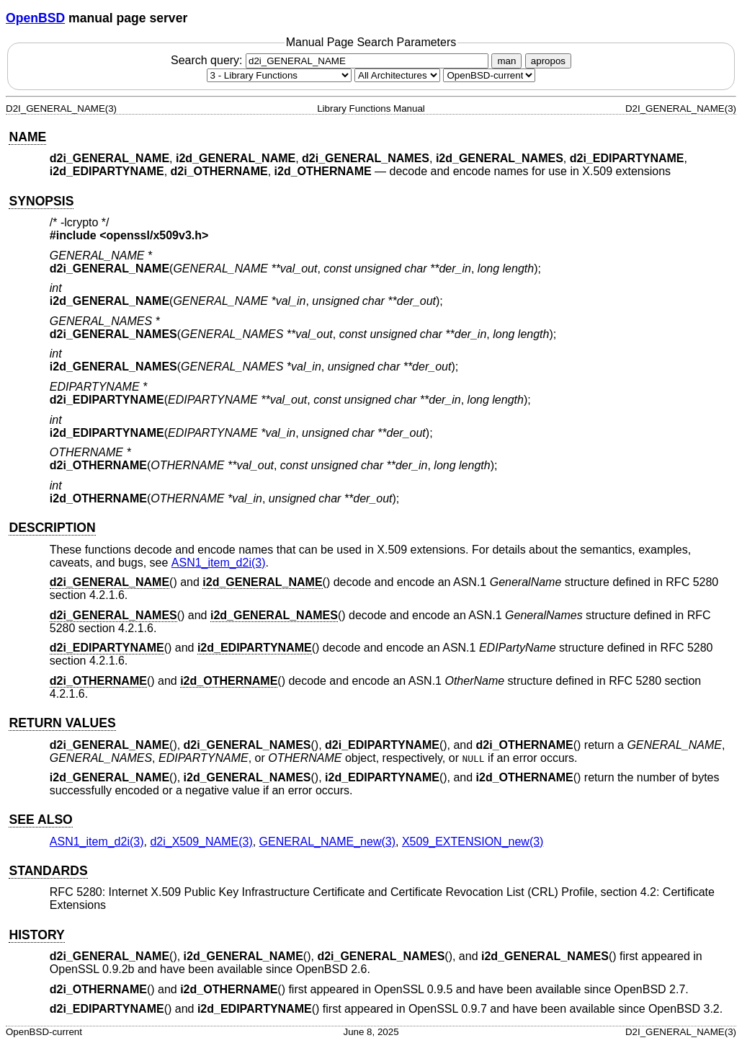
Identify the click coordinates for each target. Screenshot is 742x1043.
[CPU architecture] (397, 75)
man (506, 61)
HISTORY (36, 935)
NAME (27, 137)
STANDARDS (48, 871)
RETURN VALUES (62, 723)
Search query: (331, 60)
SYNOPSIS (41, 201)
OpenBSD (35, 18)
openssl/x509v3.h (154, 235)
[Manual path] (489, 75)
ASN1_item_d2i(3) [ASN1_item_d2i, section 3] (218, 562)
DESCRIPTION (52, 527)
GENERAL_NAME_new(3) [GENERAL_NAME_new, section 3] (327, 841)
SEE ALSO (40, 819)
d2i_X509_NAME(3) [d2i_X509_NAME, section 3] (201, 841)
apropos (548, 61)
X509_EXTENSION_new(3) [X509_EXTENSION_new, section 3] (473, 841)
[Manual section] (279, 75)
